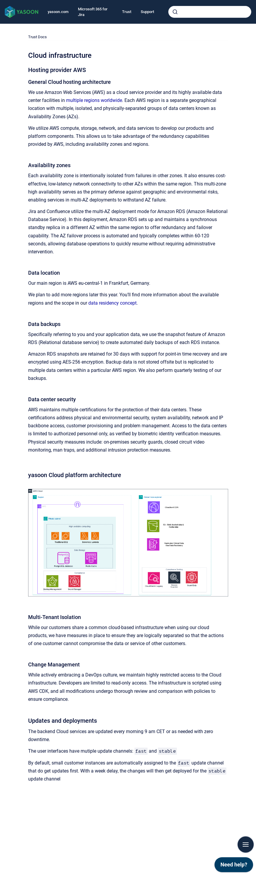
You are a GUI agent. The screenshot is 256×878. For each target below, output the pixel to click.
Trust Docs (37, 37)
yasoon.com (58, 11)
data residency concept (112, 303)
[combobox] (210, 11)
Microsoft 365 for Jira (93, 12)
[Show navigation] (246, 845)
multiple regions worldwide (94, 100)
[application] (234, 866)
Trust (126, 11)
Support (147, 11)
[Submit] (175, 12)
